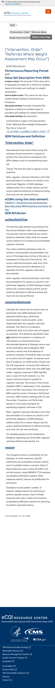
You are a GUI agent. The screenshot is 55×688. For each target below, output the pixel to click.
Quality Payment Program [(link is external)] (14, 658)
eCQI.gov (27, 619)
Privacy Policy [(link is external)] (9, 670)
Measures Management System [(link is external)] (17, 654)
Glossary (6, 677)
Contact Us (7, 680)
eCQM (9, 66)
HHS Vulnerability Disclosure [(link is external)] (15, 673)
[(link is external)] (27, 131)
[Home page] (17, 13)
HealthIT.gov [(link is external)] (19, 639)
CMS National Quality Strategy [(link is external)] (16, 647)
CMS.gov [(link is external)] (34, 631)
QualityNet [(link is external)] (8, 661)
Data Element (18, 66)
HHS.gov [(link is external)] (16, 631)
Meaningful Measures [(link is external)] (12, 651)
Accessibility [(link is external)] (9, 666)
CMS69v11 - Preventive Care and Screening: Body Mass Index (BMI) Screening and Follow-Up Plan (28, 206)
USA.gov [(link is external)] (39, 639)
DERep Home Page (41, 37)
